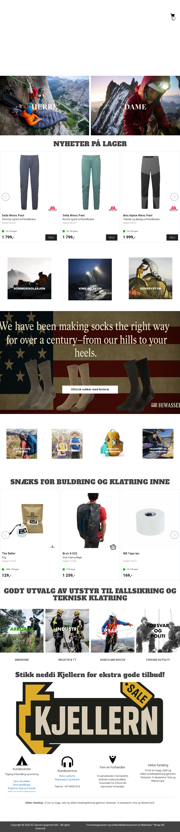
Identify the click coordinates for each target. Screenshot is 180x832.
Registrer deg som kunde (22, 788)
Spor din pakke (22, 781)
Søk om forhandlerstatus (22, 791)
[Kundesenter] (143, 17)
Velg (51, 237)
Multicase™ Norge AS (153, 825)
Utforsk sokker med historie (90, 389)
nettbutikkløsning (121, 825)
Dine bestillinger (22, 784)
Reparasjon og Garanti (67, 779)
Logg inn (158, 17)
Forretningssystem (97, 825)
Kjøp (51, 575)
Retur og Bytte (67, 776)
